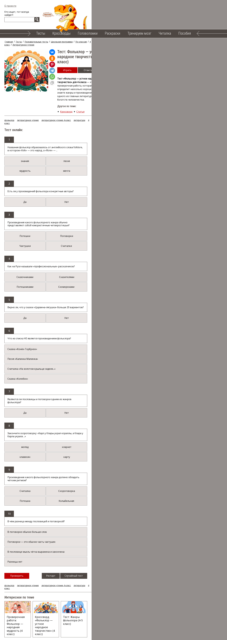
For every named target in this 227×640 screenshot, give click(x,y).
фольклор (15, 97)
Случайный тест (148, 534)
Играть (73, 57)
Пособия (184, 33)
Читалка (165, 33)
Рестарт (125, 534)
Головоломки (88, 33)
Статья (86, 84)
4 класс (98, 41)
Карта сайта (153, 635)
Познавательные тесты (42, 41)
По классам (86, 41)
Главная (14, 41)
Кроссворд (72, 84)
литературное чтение (33, 97)
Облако (137, 635)
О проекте (16, 5)
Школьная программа (67, 41)
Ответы (93, 57)
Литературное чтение (116, 41)
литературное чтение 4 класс (61, 97)
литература (85, 97)
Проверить (22, 534)
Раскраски (112, 33)
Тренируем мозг (139, 33)
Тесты (40, 33)
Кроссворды (61, 33)
